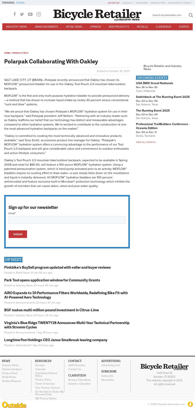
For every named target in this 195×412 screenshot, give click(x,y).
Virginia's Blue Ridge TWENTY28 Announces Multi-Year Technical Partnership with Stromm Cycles (66, 325)
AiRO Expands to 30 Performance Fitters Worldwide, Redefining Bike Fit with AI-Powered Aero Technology (66, 295)
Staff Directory (76, 365)
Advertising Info (110, 365)
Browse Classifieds (79, 379)
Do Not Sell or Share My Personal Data (49, 393)
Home (7, 53)
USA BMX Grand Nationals (154, 83)
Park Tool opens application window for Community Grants (52, 280)
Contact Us (74, 369)
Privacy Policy (43, 379)
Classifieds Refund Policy (46, 374)
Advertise (114, 3)
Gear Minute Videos (179, 3)
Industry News (16, 26)
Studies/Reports (11, 381)
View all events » (146, 142)
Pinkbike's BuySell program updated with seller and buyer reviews (57, 267)
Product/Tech (20, 53)
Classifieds (163, 26)
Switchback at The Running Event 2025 (163, 97)
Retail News (74, 26)
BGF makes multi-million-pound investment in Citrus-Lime (51, 309)
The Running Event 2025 (153, 111)
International (23, 345)
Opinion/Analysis (12, 369)
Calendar (40, 369)
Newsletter (158, 3)
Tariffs (21, 2)
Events (184, 26)
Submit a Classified (79, 383)
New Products (119, 26)
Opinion (95, 26)
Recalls (142, 26)
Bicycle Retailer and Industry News (162, 67)
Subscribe (142, 3)
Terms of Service (45, 383)
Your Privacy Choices (47, 387)
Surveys (40, 365)
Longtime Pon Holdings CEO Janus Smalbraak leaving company (55, 339)
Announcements (46, 26)
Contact (127, 3)
